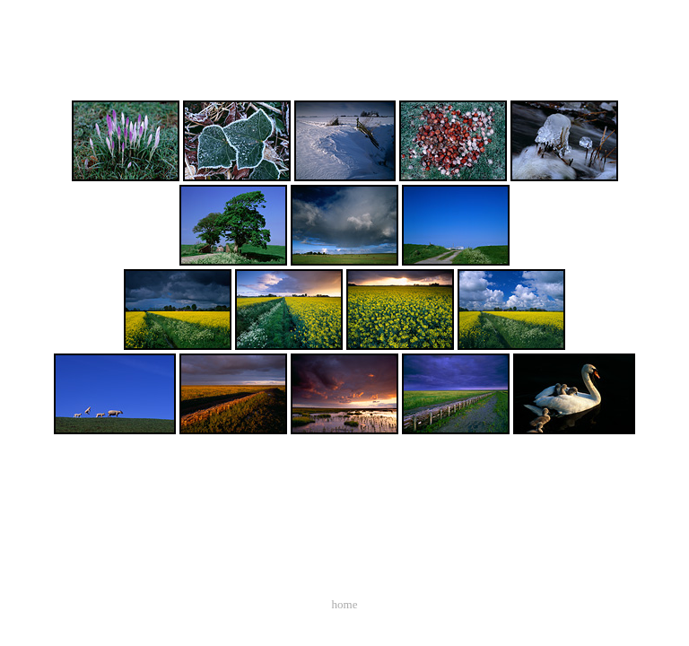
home (345, 604)
